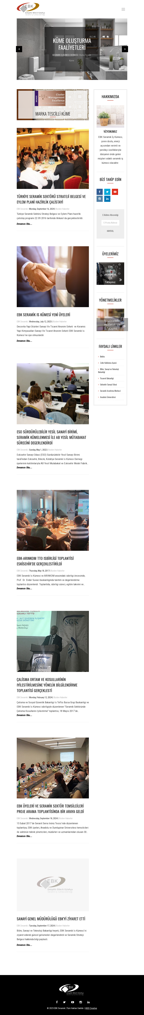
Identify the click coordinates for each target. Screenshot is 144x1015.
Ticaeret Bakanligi (106, 378)
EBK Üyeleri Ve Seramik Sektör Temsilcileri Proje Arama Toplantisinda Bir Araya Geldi (50, 808)
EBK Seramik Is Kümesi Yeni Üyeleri (43, 314)
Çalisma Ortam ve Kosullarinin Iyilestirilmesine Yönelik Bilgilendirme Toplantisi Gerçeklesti (47, 685)
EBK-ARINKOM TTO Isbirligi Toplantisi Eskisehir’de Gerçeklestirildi (45, 560)
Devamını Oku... (24, 223)
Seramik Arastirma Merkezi (109, 390)
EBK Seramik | (22, 209)
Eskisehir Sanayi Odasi (107, 384)
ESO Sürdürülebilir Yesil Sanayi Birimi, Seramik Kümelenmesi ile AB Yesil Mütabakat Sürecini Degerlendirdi (51, 437)
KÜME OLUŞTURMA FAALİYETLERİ (72, 43)
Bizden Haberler (62, 209)
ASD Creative (91, 1008)
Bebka (101, 356)
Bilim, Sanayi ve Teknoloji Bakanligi (108, 370)
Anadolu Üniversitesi (107, 397)
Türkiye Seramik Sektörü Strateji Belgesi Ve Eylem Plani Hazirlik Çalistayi (51, 199)
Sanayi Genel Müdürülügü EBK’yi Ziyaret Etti (51, 918)
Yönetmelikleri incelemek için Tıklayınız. (112, 324)
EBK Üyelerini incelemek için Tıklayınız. (111, 274)
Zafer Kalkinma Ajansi (107, 362)
